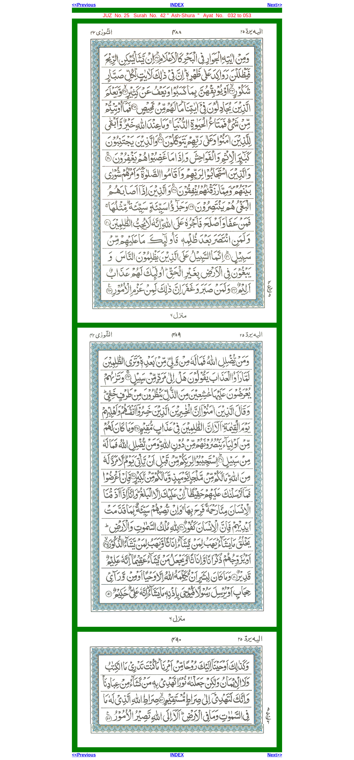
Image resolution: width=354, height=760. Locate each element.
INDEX (177, 4)
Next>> (274, 4)
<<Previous (84, 4)
